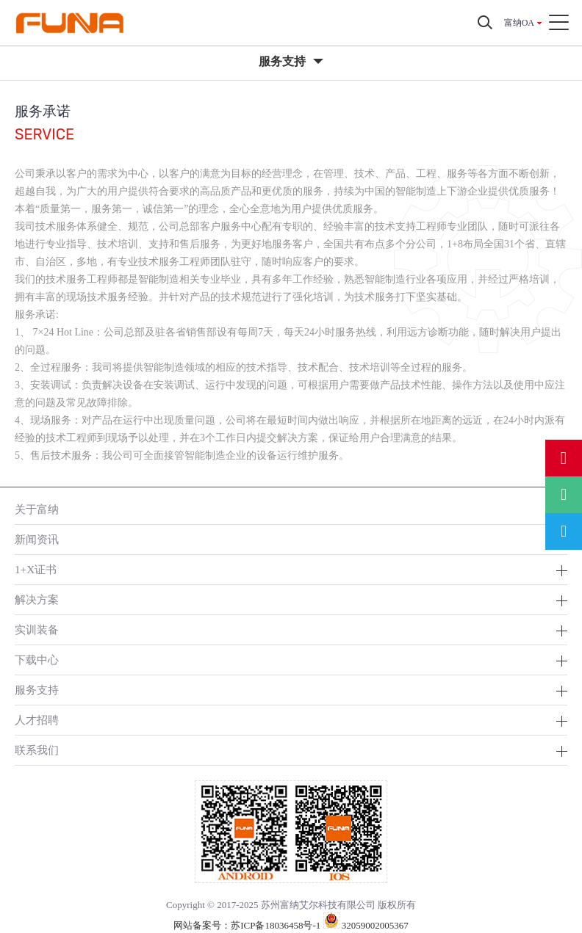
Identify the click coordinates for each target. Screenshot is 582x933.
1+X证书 (36, 569)
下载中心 (37, 659)
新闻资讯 (37, 539)
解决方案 (37, 599)
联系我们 (37, 750)
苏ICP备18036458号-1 (275, 925)
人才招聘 (37, 720)
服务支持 (37, 689)
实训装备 (37, 629)
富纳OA (519, 23)
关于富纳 (37, 509)
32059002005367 (366, 925)
